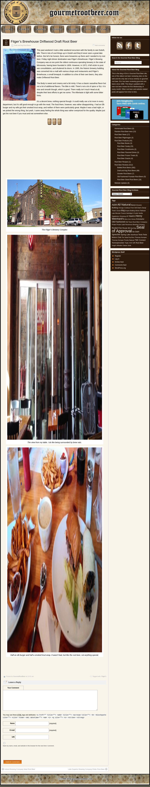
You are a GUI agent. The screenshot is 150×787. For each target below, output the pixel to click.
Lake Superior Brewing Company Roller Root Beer (87, 769)
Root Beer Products (122, 141)
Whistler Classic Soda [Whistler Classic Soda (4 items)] (124, 245)
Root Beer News (120, 134)
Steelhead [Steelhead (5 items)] (134, 235)
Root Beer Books (123, 143)
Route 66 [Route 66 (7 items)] (126, 228)
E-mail (12, 730)
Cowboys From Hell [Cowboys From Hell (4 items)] (130, 208)
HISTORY (57, 29)
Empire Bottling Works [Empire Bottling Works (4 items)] (132, 210)
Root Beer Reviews (122, 165)
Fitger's (103, 676)
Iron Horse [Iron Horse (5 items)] (132, 219)
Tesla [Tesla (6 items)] (140, 235)
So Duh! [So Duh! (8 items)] (135, 232)
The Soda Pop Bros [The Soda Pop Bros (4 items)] (128, 237)
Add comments (100, 45)
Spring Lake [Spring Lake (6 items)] (125, 235)
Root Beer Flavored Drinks (126, 152)
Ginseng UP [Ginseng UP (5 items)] (124, 216)
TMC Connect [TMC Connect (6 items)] (140, 240)
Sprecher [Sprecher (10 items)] (116, 234)
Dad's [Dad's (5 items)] (139, 208)
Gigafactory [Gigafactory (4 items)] (115, 216)
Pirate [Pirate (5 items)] (114, 225)
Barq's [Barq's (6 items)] (133, 205)
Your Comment (13, 688)
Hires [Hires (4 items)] (126, 219)
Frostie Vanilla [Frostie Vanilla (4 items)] (138, 213)
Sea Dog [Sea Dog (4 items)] (133, 228)
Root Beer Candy (123, 146)
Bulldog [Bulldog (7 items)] (115, 208)
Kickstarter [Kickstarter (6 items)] (140, 219)
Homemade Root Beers (123, 128)
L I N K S (103, 29)
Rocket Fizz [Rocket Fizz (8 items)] (117, 228)
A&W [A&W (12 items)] (114, 205)
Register (118, 256)
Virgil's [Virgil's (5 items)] (114, 245)
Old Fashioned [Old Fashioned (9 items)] (118, 222)
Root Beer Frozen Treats (126, 155)
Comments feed (120, 265)
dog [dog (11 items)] (123, 210)
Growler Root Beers (124, 174)
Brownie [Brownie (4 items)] (139, 205)
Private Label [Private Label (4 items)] (120, 224)
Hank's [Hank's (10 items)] (132, 216)
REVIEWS (24, 29)
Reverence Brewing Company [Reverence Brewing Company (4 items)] (135, 224)
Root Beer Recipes (121, 162)
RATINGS (41, 29)
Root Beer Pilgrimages (123, 138)
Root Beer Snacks (123, 158)
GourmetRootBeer (19, 676)
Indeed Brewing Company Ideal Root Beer (18, 769)
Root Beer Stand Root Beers (127, 180)
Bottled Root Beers (124, 168)
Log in (117, 259)
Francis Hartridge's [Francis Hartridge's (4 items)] (127, 213)
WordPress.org (120, 268)
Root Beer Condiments (125, 149)
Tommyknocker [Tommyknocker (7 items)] (118, 243)
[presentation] (23, 754)
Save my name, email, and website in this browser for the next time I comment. (28, 746)
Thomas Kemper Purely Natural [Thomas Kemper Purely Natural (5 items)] (123, 240)
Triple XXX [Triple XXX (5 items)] (128, 243)
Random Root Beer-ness (124, 131)
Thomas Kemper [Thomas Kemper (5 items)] (141, 237)
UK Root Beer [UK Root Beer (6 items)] (138, 243)
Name (12, 723)
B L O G (88, 29)
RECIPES (73, 29)
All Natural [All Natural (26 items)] (124, 204)
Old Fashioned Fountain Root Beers (130, 177)
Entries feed (119, 262)
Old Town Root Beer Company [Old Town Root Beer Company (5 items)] (136, 222)
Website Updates (121, 183)
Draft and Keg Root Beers (22, 45)
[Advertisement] (54, 153)
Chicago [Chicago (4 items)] (121, 208)
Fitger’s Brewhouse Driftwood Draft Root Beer (44, 41)
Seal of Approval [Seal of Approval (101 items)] (128, 229)
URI (13, 737)
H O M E (8, 29)
